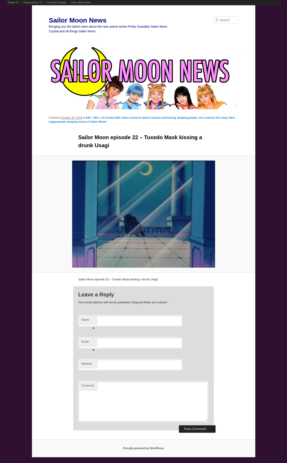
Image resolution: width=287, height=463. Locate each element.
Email (87, 343)
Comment (87, 385)
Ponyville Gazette (56, 2)
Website (86, 363)
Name (87, 321)
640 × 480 (92, 117)
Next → (233, 117)
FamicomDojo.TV (32, 2)
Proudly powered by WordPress (143, 448)
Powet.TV (13, 2)
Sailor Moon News (81, 2)
